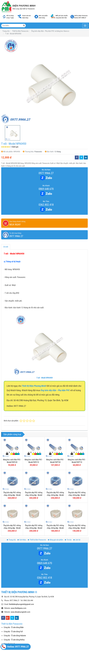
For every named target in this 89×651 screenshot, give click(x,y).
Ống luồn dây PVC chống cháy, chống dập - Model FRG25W (33, 528)
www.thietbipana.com (18, 608)
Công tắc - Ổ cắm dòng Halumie (15, 635)
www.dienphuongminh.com (20, 612)
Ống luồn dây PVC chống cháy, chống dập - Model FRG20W (55, 528)
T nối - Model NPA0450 (44, 378)
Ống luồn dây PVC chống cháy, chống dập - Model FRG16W (76, 528)
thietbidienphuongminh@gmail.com (21, 604)
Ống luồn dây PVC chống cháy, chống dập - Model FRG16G (76, 495)
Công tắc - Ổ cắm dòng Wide (14, 627)
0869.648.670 (46, 189)
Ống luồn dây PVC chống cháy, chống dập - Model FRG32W (12, 528)
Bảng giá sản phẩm (55, 540)
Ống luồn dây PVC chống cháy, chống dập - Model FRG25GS (33, 495)
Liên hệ (76, 540)
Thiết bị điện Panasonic (37, 540)
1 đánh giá (14, 147)
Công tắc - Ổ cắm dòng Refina (14, 640)
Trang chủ (11, 540)
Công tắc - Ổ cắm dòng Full (13, 631)
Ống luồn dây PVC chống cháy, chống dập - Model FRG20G (55, 495)
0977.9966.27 (46, 173)
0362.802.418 (46, 204)
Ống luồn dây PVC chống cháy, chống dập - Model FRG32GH (12, 495)
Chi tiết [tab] (5, 247)
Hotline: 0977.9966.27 (15, 646)
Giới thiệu (22, 540)
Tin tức (68, 540)
